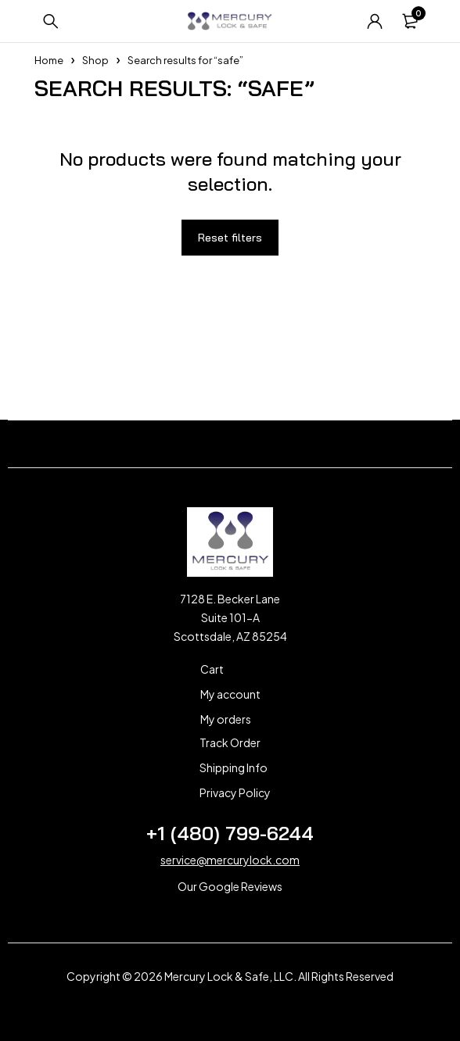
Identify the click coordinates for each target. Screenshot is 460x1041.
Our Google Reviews (230, 886)
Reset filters (230, 238)
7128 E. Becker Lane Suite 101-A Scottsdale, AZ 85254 (230, 617)
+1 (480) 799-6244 (230, 833)
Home (48, 60)
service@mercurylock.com (230, 860)
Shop (95, 60)
